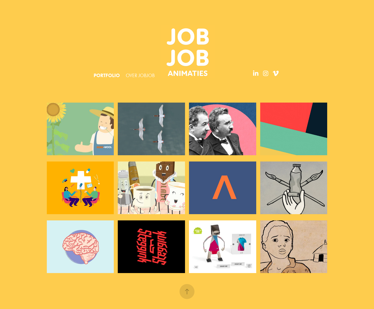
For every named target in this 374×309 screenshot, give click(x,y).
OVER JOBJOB (140, 75)
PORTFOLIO (107, 75)
